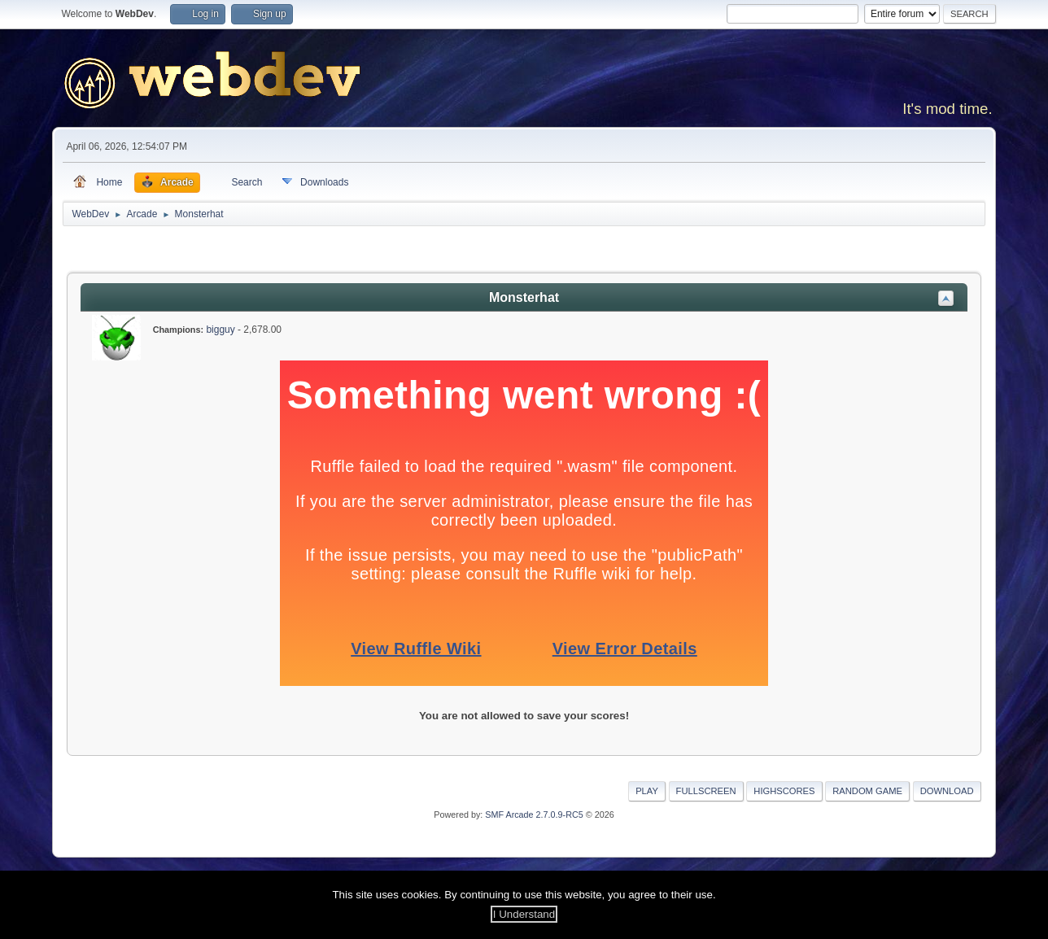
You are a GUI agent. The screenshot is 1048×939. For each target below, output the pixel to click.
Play (646, 791)
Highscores (783, 791)
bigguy (220, 329)
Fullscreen (706, 791)
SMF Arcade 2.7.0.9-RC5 (534, 814)
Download (947, 791)
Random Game (867, 791)
